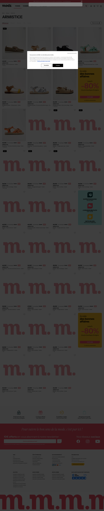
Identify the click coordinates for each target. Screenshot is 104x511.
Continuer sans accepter (72, 53)
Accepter (58, 65)
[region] (52, 60)
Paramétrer (46, 65)
